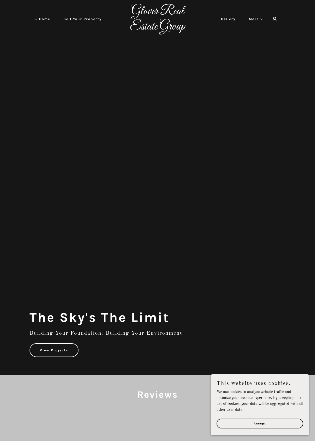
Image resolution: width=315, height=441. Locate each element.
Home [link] (44, 19)
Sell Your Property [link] (82, 19)
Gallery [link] (228, 19)
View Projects (54, 350)
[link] (157, 29)
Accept (260, 423)
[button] (254, 19)
